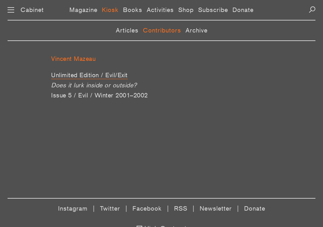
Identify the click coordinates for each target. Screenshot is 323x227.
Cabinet (32, 10)
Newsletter (216, 208)
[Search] (312, 9)
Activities (160, 10)
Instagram (73, 208)
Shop (186, 10)
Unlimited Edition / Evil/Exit (89, 75)
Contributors (162, 30)
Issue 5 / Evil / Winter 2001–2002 (99, 95)
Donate (243, 10)
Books (132, 10)
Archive (196, 30)
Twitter (110, 208)
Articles (127, 30)
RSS (180, 208)
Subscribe (213, 10)
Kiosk (110, 10)
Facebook (147, 208)
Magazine (83, 10)
